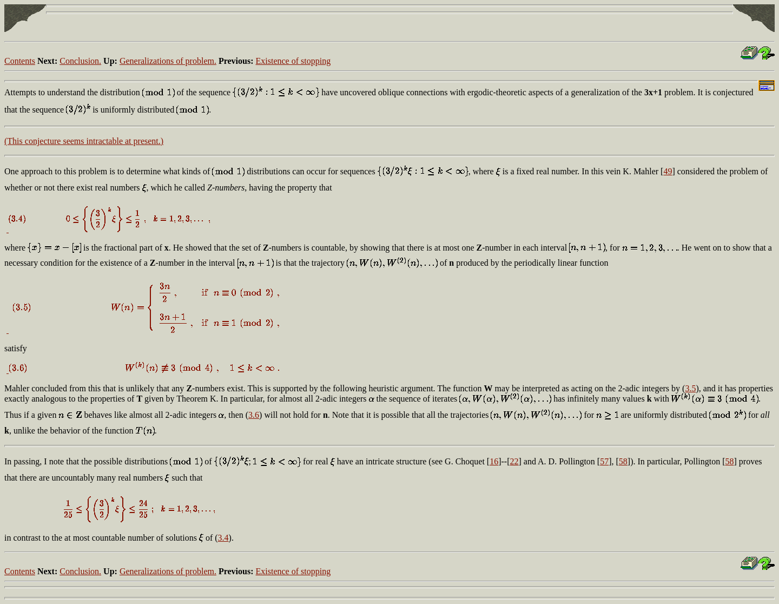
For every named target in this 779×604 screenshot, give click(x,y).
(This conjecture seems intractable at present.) (83, 141)
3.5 (690, 388)
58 (623, 461)
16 (494, 461)
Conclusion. (80, 60)
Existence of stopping (293, 60)
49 (667, 171)
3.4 (223, 537)
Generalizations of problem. (168, 60)
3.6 (253, 414)
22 (514, 461)
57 (604, 461)
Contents (19, 60)
